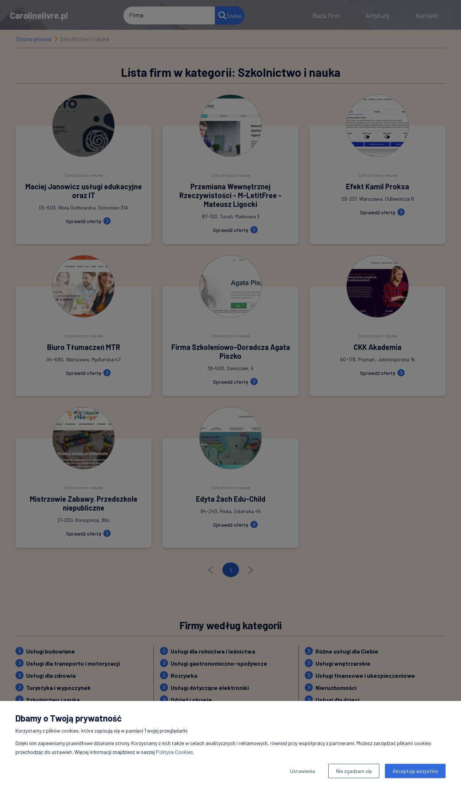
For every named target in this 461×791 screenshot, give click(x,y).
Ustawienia (302, 771)
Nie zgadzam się (354, 771)
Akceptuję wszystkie (415, 771)
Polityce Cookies (174, 752)
